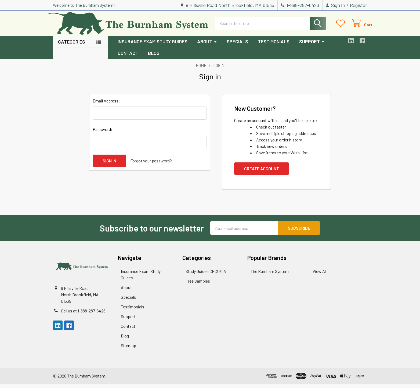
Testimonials (273, 46)
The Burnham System (270, 275)
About (207, 46)
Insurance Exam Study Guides (152, 46)
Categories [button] (71, 46)
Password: (103, 133)
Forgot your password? (151, 165)
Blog (154, 57)
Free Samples (198, 284)
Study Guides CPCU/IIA (206, 275)
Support (312, 46)
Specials (237, 46)
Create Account (261, 172)
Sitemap (128, 349)
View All (320, 275)
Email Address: (106, 105)
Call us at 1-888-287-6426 (83, 315)
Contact (128, 57)
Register (358, 5)
